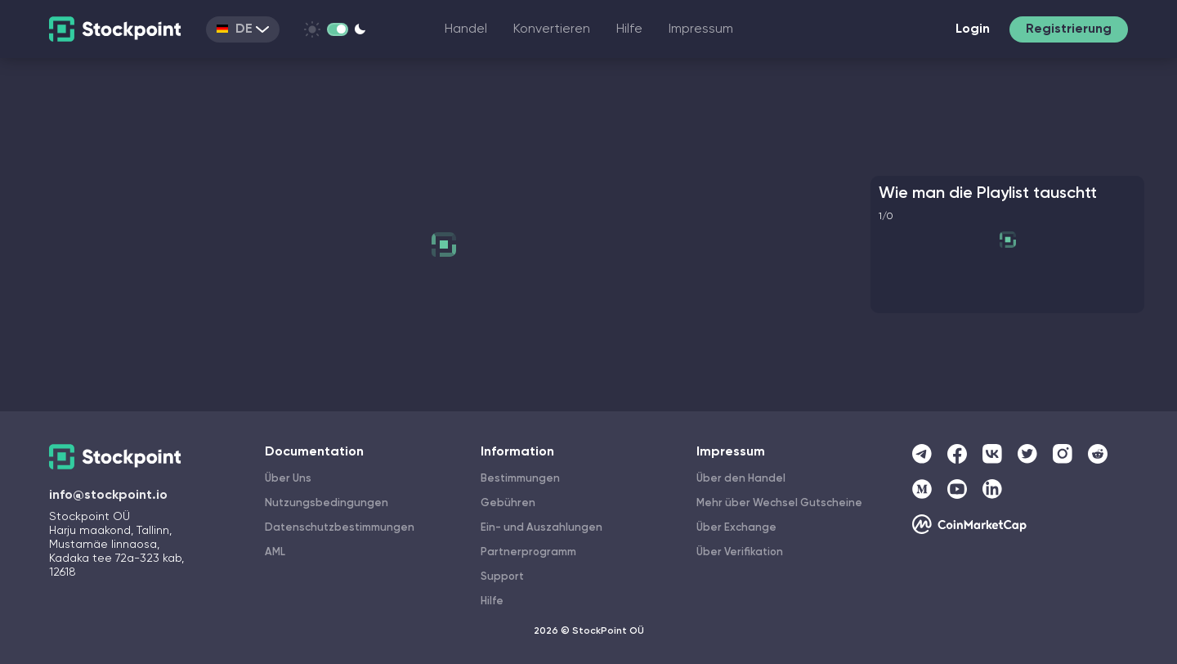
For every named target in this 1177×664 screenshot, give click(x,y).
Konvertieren (551, 29)
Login (972, 29)
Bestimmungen (520, 478)
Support (502, 577)
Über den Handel (740, 478)
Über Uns (288, 478)
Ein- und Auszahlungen (541, 528)
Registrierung (1069, 29)
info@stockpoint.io (108, 495)
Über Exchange (736, 528)
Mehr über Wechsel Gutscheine (779, 503)
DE (243, 29)
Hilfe (629, 29)
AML (275, 552)
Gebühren (508, 503)
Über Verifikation (739, 552)
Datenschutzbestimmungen (339, 528)
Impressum (701, 29)
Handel (466, 29)
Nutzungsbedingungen (326, 503)
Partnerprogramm (528, 552)
